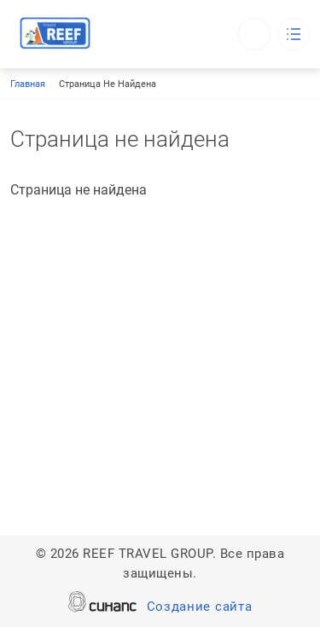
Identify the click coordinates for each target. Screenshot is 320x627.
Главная (27, 84)
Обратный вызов (254, 34)
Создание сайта (200, 608)
